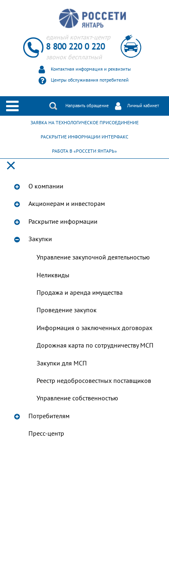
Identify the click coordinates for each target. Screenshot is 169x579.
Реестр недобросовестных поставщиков (94, 381)
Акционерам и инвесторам (66, 203)
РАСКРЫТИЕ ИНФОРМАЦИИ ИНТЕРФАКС (84, 137)
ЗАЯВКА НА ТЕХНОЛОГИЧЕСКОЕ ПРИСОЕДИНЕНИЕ (84, 122)
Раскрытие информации (63, 221)
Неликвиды (53, 275)
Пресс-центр (46, 433)
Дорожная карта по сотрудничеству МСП (95, 345)
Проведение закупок (67, 310)
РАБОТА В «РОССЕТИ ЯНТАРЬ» (84, 151)
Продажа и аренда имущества (80, 292)
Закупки (40, 239)
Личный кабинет (143, 105)
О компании (45, 186)
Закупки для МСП (62, 363)
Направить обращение (87, 105)
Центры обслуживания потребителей (90, 80)
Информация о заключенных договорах (94, 328)
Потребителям (48, 416)
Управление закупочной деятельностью (93, 257)
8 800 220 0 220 (75, 47)
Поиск (53, 106)
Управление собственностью (77, 398)
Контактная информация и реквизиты (91, 69)
